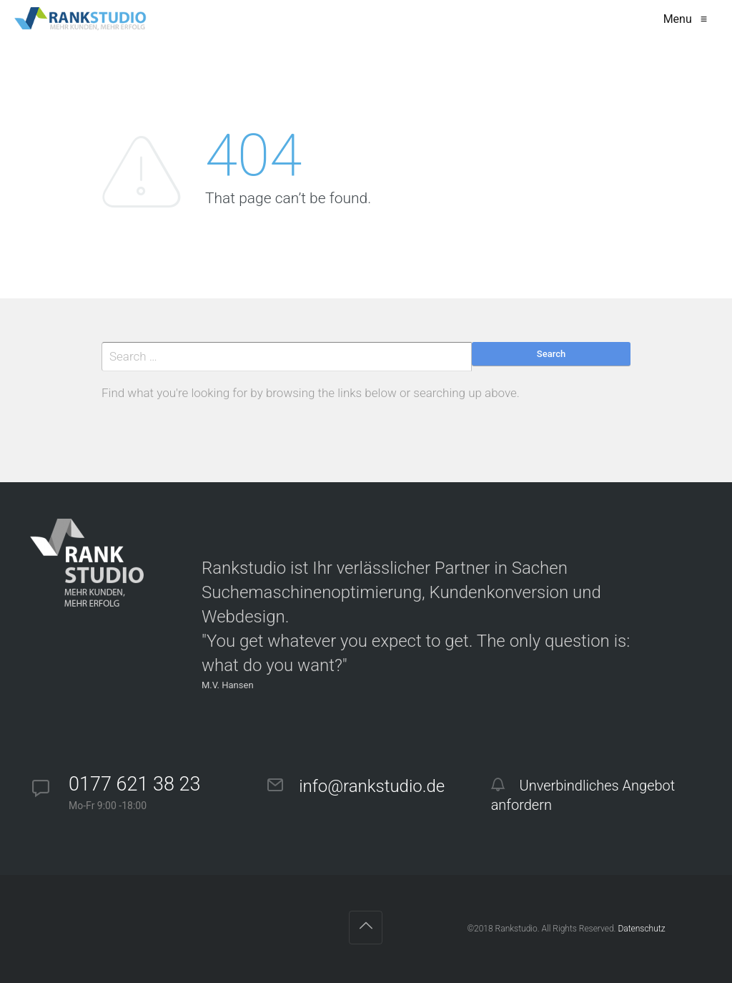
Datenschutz (641, 929)
